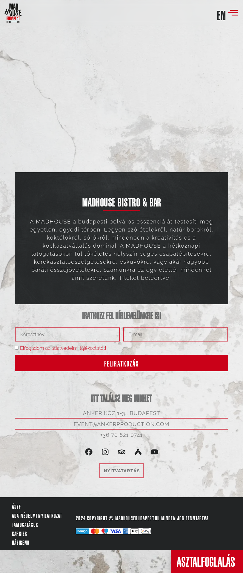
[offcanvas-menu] (233, 13)
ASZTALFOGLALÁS (206, 562)
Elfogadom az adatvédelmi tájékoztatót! (63, 348)
